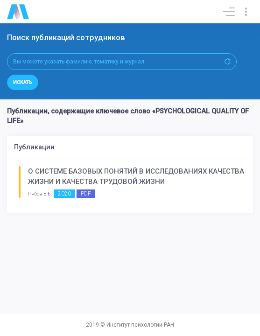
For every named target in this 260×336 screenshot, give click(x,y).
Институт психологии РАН (140, 325)
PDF (86, 193)
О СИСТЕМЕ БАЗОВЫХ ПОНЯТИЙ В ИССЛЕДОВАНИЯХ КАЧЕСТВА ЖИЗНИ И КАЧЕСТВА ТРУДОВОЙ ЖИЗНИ (136, 176)
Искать (22, 82)
